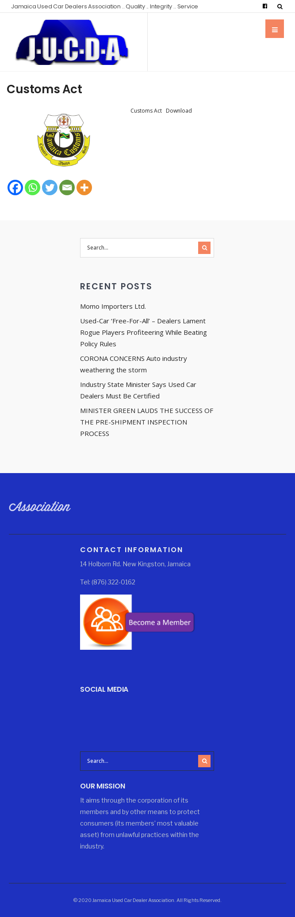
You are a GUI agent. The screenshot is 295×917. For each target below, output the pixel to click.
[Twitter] (49, 187)
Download (179, 110)
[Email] (67, 187)
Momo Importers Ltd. (113, 306)
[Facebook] (15, 187)
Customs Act (44, 89)
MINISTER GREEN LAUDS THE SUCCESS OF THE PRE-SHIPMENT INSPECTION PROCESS (146, 422)
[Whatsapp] (32, 187)
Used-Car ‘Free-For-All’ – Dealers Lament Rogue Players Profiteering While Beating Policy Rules (143, 332)
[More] (84, 187)
